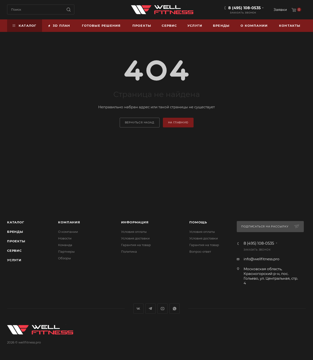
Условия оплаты (134, 232)
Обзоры (64, 258)
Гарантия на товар (136, 245)
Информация (135, 222)
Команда (65, 245)
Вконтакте (138, 309)
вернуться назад (139, 122)
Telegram (150, 309)
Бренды (15, 232)
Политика (129, 251)
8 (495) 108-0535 (244, 8)
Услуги (14, 260)
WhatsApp (174, 309)
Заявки (280, 9)
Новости (65, 238)
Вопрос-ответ (200, 251)
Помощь (198, 222)
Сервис (14, 250)
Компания (69, 222)
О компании (68, 232)
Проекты (16, 241)
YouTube (162, 309)
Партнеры (66, 251)
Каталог (15, 222)
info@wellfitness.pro (261, 259)
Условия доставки (135, 238)
